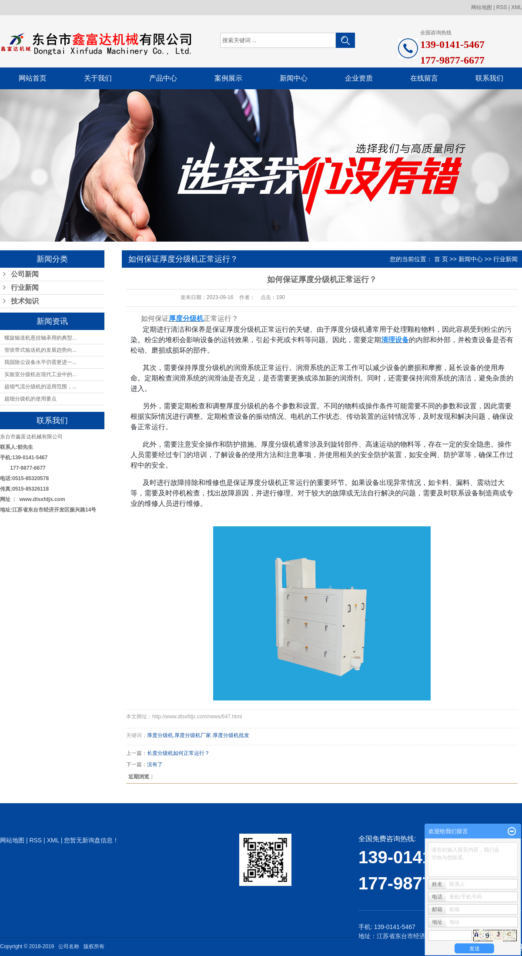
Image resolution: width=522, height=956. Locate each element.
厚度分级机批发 (231, 735)
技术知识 (25, 301)
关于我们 (98, 78)
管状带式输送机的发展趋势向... (40, 350)
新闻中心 (294, 78)
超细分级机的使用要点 (30, 399)
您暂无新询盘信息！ (91, 840)
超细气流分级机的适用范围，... (40, 387)
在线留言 (424, 78)
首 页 (441, 259)
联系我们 (489, 78)
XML (516, 7)
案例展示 (228, 78)
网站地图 (481, 7)
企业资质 (359, 78)
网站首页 (33, 78)
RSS (501, 7)
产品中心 (163, 78)
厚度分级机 (160, 735)
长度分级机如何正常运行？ (178, 753)
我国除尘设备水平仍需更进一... (40, 362)
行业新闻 (25, 287)
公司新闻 (25, 274)
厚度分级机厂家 (192, 735)
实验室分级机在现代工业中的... (40, 374)
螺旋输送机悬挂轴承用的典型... (40, 338)
